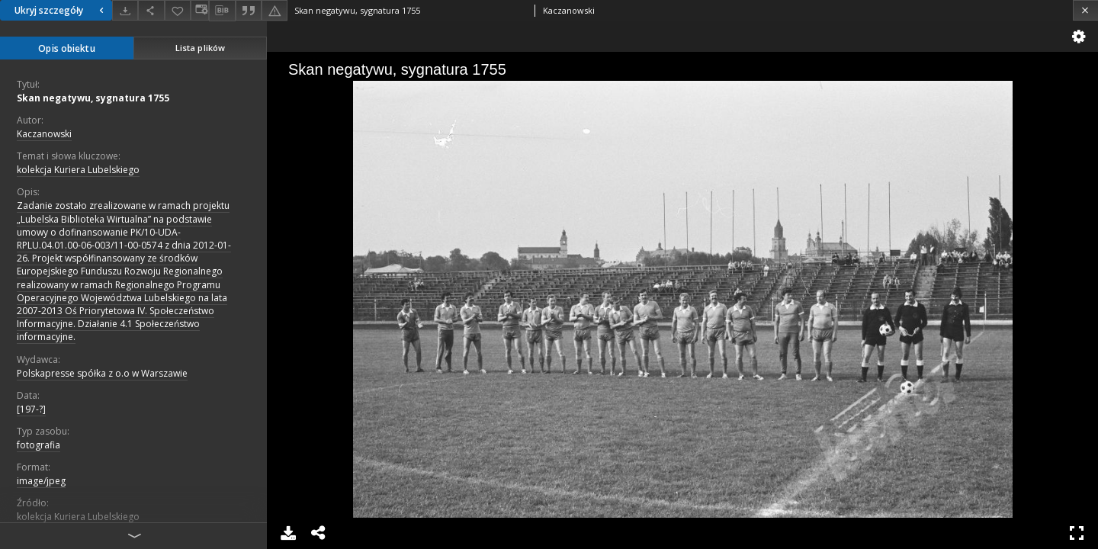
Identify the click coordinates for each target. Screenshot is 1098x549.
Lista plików (200, 47)
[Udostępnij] (151, 10)
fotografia (38, 444)
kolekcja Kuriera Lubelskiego (78, 169)
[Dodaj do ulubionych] (178, 10)
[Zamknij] (1085, 10)
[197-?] (31, 409)
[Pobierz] (125, 10)
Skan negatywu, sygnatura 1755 (93, 98)
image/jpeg (41, 480)
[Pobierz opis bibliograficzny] (222, 10)
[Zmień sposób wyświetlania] (200, 10)
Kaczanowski (44, 133)
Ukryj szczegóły (61, 10)
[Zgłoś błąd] (274, 10)
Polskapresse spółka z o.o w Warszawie (102, 373)
